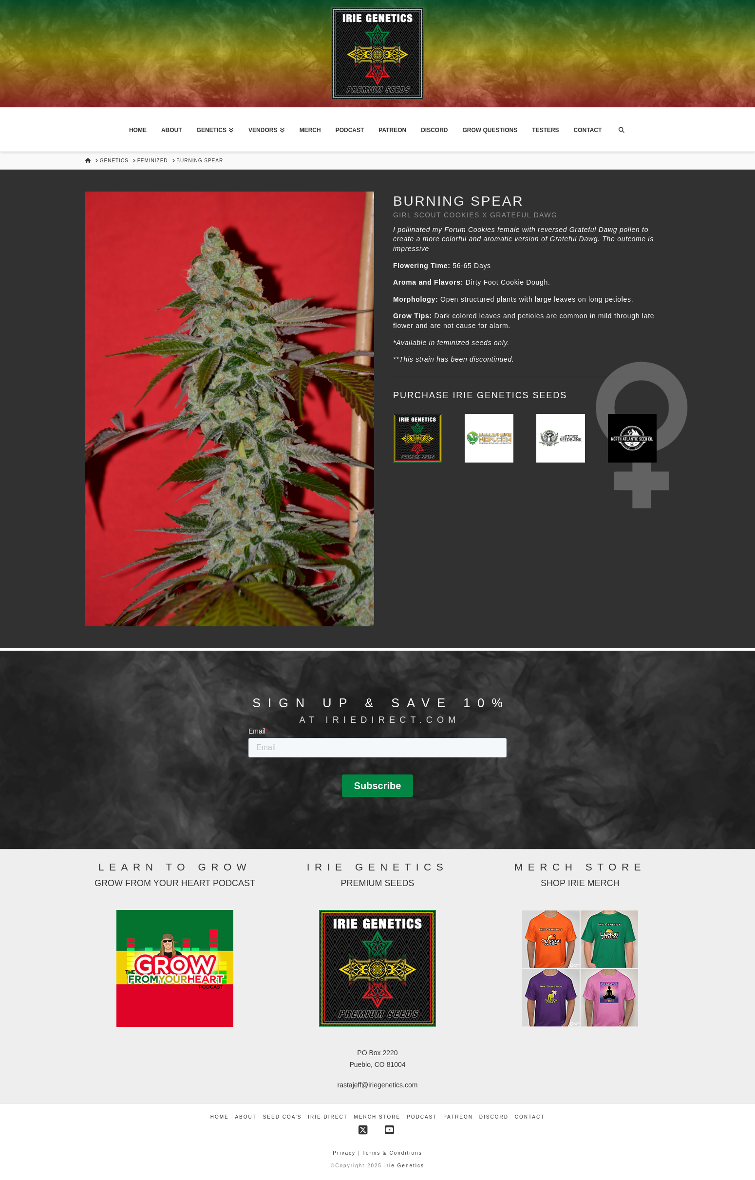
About (245, 1117)
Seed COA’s (282, 1117)
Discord (494, 1117)
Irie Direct (327, 1117)
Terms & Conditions (392, 1153)
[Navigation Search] (621, 130)
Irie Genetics (404, 1165)
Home (219, 1117)
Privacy (345, 1153)
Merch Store (377, 1117)
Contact (530, 1117)
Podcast (422, 1117)
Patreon (458, 1117)
